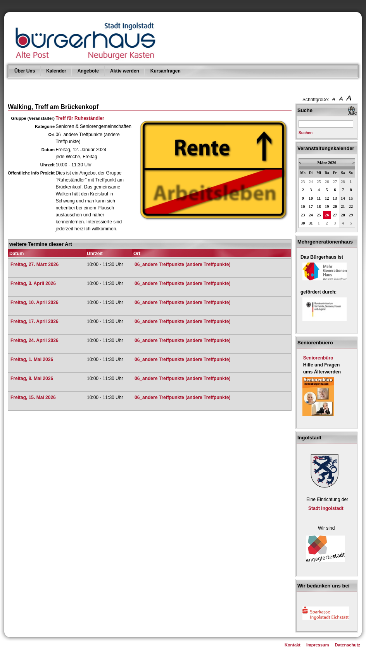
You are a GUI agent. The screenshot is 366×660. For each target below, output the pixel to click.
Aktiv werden (124, 71)
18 (319, 206)
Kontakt (292, 645)
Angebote (88, 71)
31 (311, 223)
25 (319, 182)
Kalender (56, 71)
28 (343, 182)
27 (335, 182)
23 (303, 182)
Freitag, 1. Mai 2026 (31, 359)
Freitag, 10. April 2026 (34, 302)
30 (303, 223)
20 (335, 206)
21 (343, 206)
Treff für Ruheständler (79, 118)
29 (351, 215)
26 (327, 182)
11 (319, 198)
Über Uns (24, 71)
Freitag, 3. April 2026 (33, 283)
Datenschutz (347, 645)
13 (335, 198)
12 (327, 198)
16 (303, 206)
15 (351, 198)
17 (311, 206)
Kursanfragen (165, 71)
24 (311, 182)
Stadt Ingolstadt (326, 508)
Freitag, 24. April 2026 (34, 340)
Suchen (305, 133)
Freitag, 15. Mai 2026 (33, 397)
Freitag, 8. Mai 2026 (31, 378)
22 (351, 206)
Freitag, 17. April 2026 (34, 321)
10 (311, 198)
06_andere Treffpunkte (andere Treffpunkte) (182, 264)
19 (327, 206)
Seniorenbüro (318, 358)
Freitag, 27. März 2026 (34, 264)
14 (343, 198)
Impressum (317, 645)
